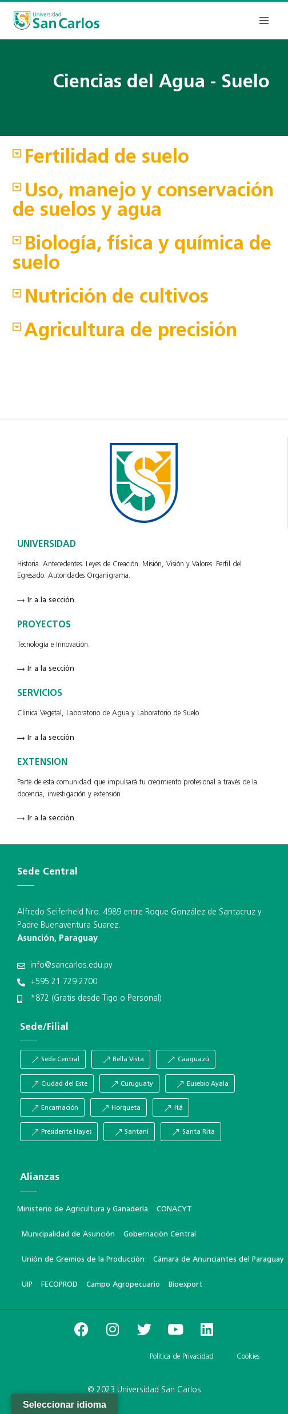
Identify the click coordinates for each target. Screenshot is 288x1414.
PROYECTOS (44, 625)
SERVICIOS (39, 693)
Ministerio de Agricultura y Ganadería (82, 1209)
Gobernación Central (159, 1234)
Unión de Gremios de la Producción (83, 1259)
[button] (144, 158)
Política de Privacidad (182, 1356)
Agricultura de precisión (130, 331)
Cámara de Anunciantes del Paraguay (218, 1259)
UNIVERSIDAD (46, 544)
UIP (27, 1284)
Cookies (248, 1356)
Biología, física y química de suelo (142, 254)
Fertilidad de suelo (106, 158)
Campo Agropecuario (123, 1284)
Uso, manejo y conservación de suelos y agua (143, 201)
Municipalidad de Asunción (68, 1234)
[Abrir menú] (263, 20)
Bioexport (185, 1284)
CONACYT (174, 1209)
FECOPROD (59, 1284)
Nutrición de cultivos (116, 298)
